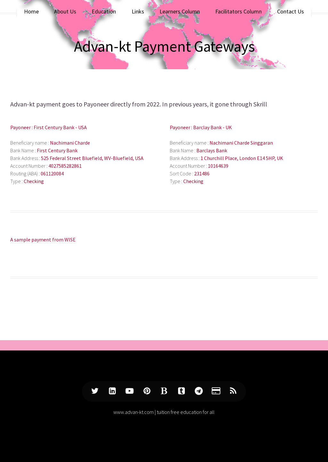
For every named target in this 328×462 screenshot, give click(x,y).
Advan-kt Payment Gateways (164, 46)
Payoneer (97, 104)
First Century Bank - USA (60, 127)
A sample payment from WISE (43, 239)
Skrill (260, 104)
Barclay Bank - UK (212, 127)
